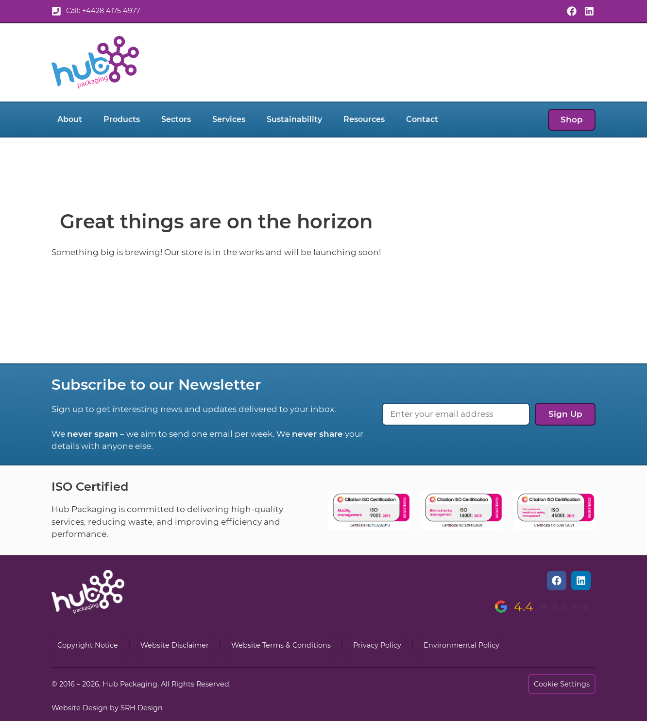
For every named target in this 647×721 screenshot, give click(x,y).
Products (121, 119)
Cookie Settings (562, 684)
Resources (364, 119)
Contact (422, 119)
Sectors (176, 119)
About (69, 119)
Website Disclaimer (174, 645)
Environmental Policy (461, 645)
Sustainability (294, 119)
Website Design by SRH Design (107, 708)
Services (228, 119)
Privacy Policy (377, 645)
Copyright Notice (87, 645)
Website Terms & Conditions (281, 645)
